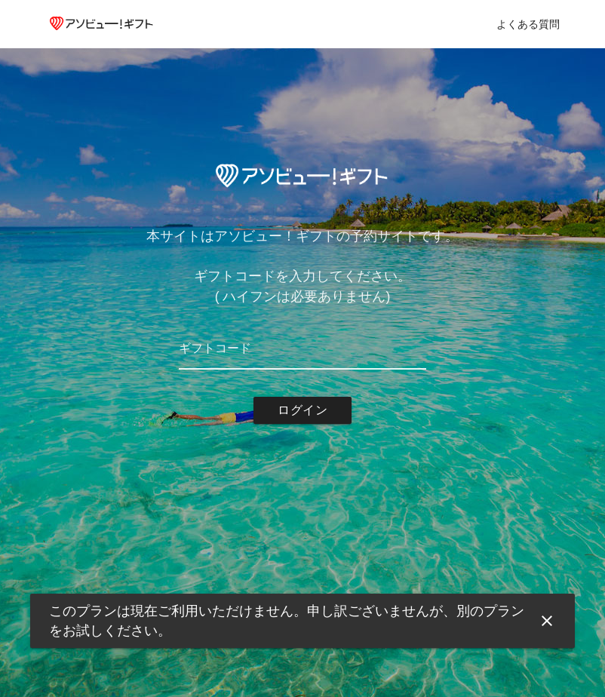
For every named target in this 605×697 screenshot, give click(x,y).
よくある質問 (528, 24)
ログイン (302, 410)
